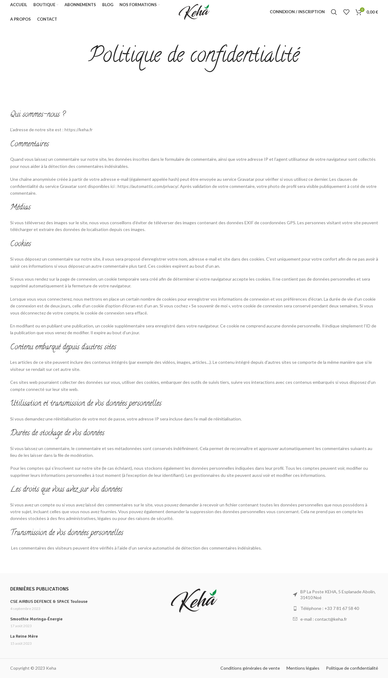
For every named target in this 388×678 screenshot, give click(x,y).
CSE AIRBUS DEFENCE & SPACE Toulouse (49, 601)
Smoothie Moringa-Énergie (36, 619)
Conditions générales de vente (250, 668)
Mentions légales (302, 668)
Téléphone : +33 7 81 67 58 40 (329, 608)
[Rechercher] (334, 13)
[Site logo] (194, 12)
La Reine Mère (24, 636)
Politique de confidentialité (352, 668)
